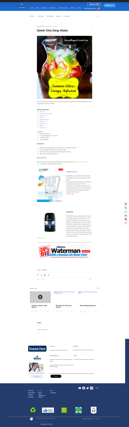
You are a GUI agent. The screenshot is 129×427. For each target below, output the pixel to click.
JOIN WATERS (84, 418)
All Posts (32, 16)
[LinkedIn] (126, 215)
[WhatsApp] (126, 211)
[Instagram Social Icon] (91, 388)
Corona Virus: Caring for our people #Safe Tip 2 (39, 306)
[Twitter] (87, 388)
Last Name (75, 346)
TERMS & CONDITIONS (96, 418)
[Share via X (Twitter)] (41, 275)
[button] (72, 8)
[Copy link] (126, 223)
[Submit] (55, 376)
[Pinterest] (126, 219)
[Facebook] (126, 204)
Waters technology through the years (88, 305)
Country (51, 361)
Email (75, 355)
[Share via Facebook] (37, 275)
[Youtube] (79, 388)
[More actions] (91, 26)
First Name (51, 346)
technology (50, 16)
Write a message (53, 366)
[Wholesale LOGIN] (94, 4)
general (58, 16)
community (41, 16)
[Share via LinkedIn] (45, 275)
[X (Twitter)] (126, 208)
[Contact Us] (109, 5)
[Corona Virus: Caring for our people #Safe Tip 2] (40, 297)
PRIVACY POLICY (89, 418)
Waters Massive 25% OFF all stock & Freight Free (64, 306)
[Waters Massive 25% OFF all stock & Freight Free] (64, 297)
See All (98, 288)
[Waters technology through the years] (88, 297)
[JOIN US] (37, 376)
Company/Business (54, 355)
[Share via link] (48, 275)
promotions (66, 16)
